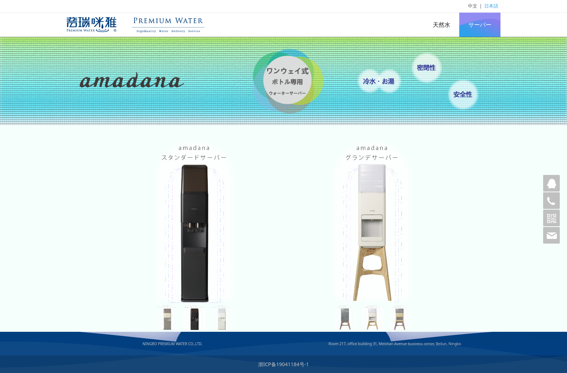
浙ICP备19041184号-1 (283, 364)
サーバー (479, 25)
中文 (472, 6)
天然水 (441, 25)
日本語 (491, 6)
